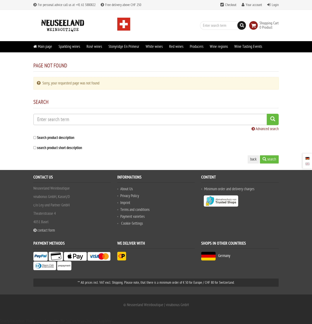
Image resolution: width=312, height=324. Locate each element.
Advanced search (265, 129)
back (253, 159)
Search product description (55, 138)
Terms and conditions (135, 209)
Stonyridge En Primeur (123, 46)
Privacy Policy (129, 196)
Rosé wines (94, 46)
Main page (42, 46)
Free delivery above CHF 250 (121, 5)
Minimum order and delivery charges (229, 189)
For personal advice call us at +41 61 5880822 (64, 5)
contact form (44, 230)
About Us (126, 189)
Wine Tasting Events (248, 46)
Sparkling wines (69, 46)
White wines (154, 46)
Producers (196, 46)
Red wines (176, 46)
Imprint (125, 203)
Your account (254, 5)
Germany (215, 256)
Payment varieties (132, 216)
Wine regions (219, 46)
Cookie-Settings (132, 223)
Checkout (230, 5)
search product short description (59, 148)
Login (275, 5)
